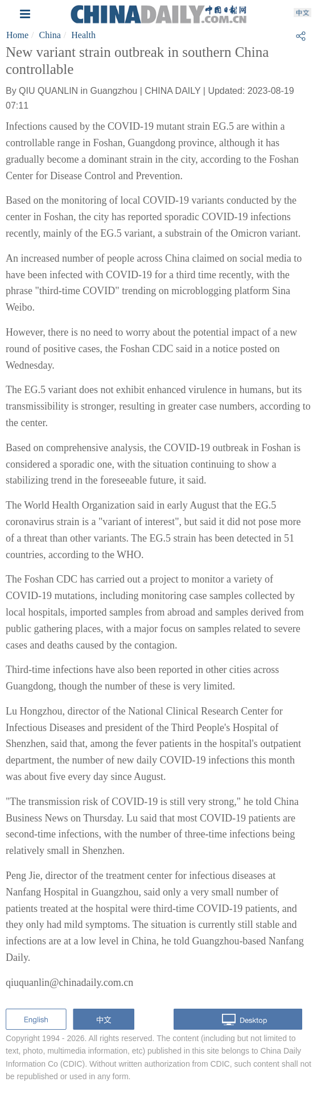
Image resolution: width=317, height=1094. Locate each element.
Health (83, 35)
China (50, 35)
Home (17, 35)
